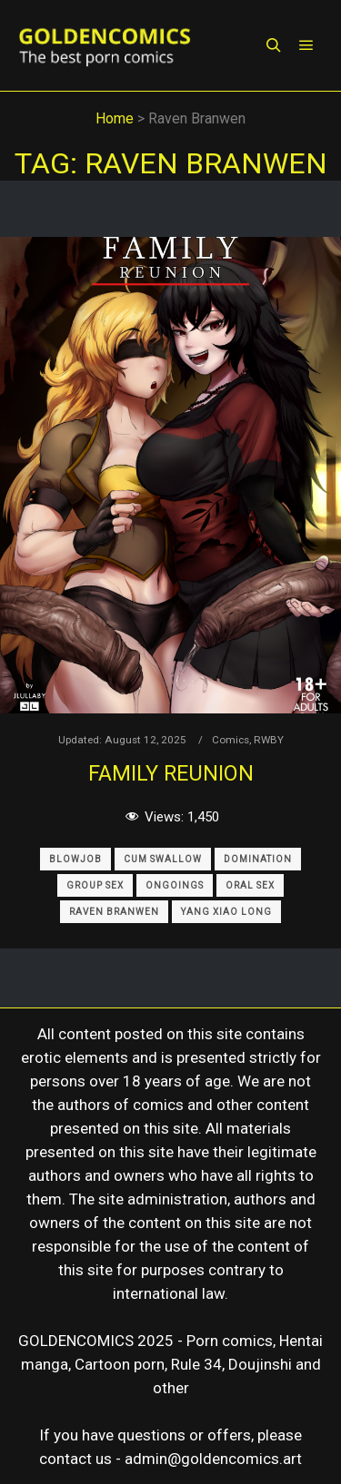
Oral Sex (250, 885)
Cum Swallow (163, 859)
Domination (258, 859)
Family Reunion (171, 773)
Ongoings (174, 885)
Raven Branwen (114, 912)
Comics (230, 739)
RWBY (269, 739)
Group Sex (95, 885)
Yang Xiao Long (226, 912)
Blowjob (75, 859)
